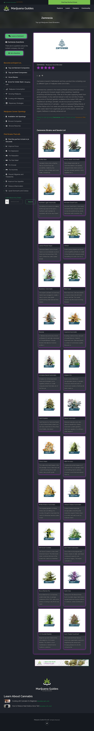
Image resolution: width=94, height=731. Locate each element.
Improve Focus (12, 146)
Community (86, 8)
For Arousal (11, 165)
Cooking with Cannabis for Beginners (24, 701)
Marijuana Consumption (15, 89)
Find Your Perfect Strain (69, 2)
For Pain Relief (12, 160)
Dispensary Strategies (15, 103)
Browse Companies (13, 121)
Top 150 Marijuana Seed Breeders (47, 22)
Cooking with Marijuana (15, 98)
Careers (76, 8)
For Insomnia (12, 170)
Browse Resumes (13, 126)
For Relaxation (12, 156)
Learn (68, 8)
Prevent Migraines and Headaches (14, 176)
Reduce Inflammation (14, 186)
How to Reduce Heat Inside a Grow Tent (25, 706)
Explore (60, 8)
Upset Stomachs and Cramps (17, 191)
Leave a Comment (17, 36)
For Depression (12, 151)
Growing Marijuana (13, 94)
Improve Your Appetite (15, 181)
